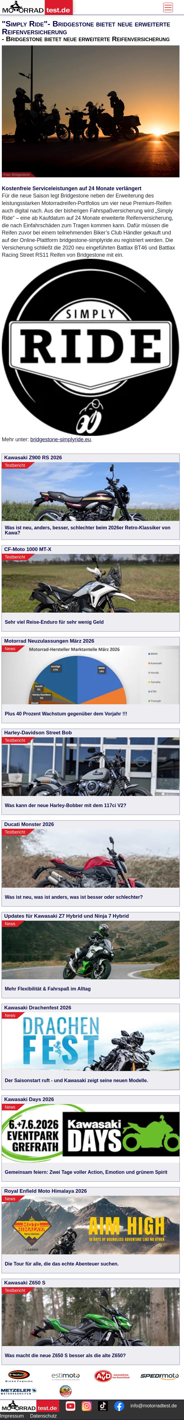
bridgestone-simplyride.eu (60, 439)
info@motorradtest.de (153, 1405)
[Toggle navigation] (168, 7)
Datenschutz (43, 1415)
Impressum (12, 1415)
